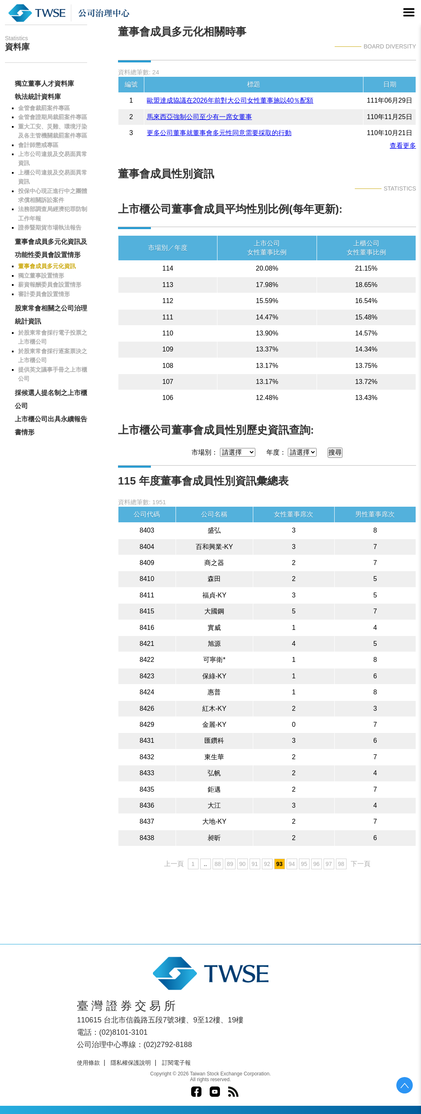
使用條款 (88, 1062)
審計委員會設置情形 (44, 294)
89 (230, 864)
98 (341, 864)
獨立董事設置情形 (41, 275)
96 (316, 864)
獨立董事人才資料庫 (44, 83)
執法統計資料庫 (38, 96)
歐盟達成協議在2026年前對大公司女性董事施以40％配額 (230, 100)
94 (292, 864)
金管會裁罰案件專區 (44, 108)
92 (267, 864)
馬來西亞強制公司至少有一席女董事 (199, 116)
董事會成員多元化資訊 (47, 266)
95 (304, 864)
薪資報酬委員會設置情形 (49, 284)
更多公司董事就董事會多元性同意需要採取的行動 (219, 132)
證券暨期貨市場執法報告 (49, 227)
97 (329, 864)
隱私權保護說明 (131, 1062)
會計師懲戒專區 (38, 145)
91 (255, 864)
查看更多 (403, 145)
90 (242, 864)
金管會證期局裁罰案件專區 (52, 117)
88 (218, 864)
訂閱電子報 (176, 1062)
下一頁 (360, 863)
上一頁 (174, 863)
